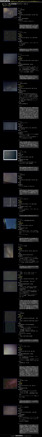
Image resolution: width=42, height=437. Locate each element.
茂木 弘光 (21, 223)
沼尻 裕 (20, 248)
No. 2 (9, 5)
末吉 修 (20, 383)
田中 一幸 (21, 315)
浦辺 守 (20, 35)
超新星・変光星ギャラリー (22, 1)
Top (3, 5)
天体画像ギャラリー (14, 1)
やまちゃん (21, 85)
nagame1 (21, 57)
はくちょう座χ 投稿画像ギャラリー (33, 1)
